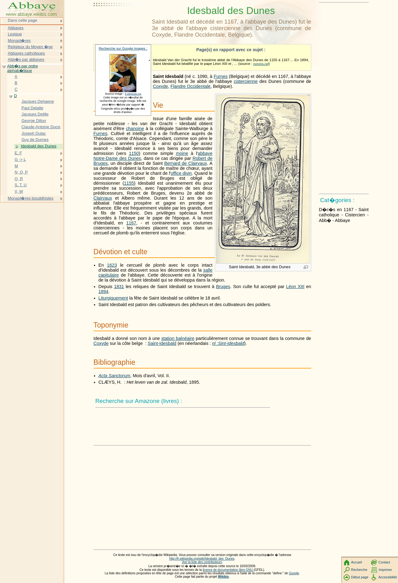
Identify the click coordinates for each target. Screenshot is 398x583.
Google (294, 573)
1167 (131, 222)
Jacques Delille (35, 114)
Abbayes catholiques (26, 53)
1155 (129, 183)
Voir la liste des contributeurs (202, 562)
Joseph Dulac (33, 133)
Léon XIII (295, 286)
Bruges (223, 286)
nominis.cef (260, 64)
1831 (119, 286)
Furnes (221, 76)
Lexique (15, 34)
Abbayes (15, 27)
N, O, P (21, 172)
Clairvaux (103, 198)
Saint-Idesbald (162, 343)
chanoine (135, 128)
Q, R (19, 178)
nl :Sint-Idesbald (228, 343)
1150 (134, 153)
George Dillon (33, 120)
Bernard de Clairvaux (185, 163)
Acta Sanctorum (114, 375)
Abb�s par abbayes (26, 59)
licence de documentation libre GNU (228, 570)
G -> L (20, 159)
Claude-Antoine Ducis (40, 126)
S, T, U (21, 185)
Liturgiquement (113, 298)
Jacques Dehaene (37, 101)
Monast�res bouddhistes (30, 198)
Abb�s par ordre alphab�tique (22, 68)
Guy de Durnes (35, 139)
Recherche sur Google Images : (123, 48)
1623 (112, 265)
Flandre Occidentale (190, 86)
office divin (181, 173)
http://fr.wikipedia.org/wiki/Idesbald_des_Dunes (201, 558)
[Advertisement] (122, 20)
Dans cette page (22, 20)
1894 (104, 291)
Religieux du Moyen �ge (30, 46)
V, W (19, 191)
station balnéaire (177, 338)
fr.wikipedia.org (133, 94)
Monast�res (19, 40)
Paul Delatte (32, 108)
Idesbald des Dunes (39, 146)
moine (182, 153)
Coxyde (160, 86)
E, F (18, 153)
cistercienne (246, 81)
